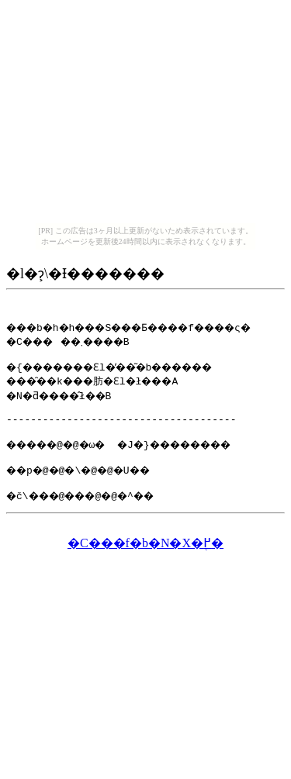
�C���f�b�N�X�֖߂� (145, 557)
